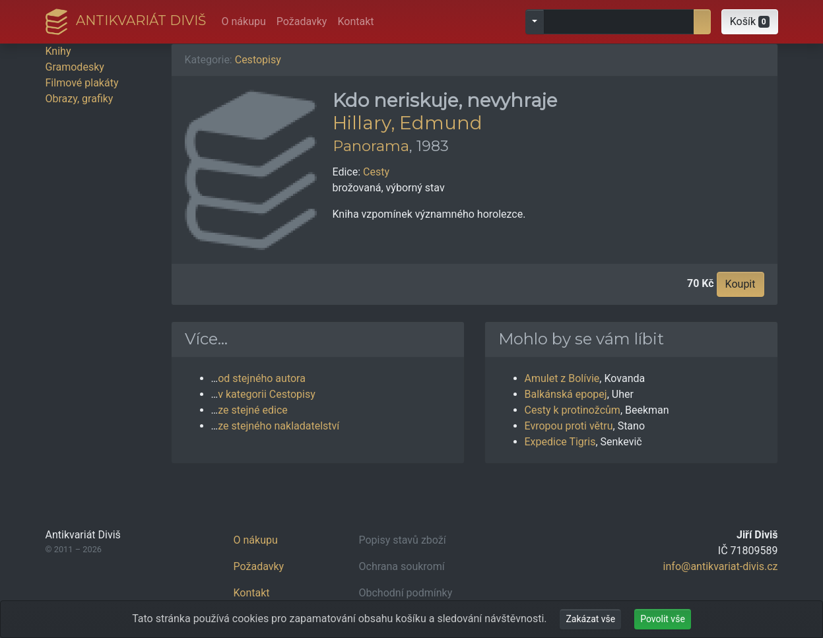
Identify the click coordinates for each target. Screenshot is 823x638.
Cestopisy (258, 59)
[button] (749, 21)
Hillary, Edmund (407, 123)
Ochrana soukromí (402, 566)
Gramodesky (75, 67)
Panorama (371, 146)
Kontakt (355, 21)
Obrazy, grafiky (80, 98)
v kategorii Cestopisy (266, 394)
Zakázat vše (590, 619)
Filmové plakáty (82, 83)
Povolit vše (662, 619)
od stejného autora (262, 378)
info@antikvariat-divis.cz (720, 566)
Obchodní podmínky (406, 593)
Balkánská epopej (566, 394)
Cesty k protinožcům (572, 410)
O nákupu (244, 21)
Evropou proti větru (569, 426)
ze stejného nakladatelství (278, 426)
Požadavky (302, 21)
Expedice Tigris (560, 441)
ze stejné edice (253, 410)
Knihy (58, 51)
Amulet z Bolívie (562, 378)
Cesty (376, 172)
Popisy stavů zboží (402, 540)
